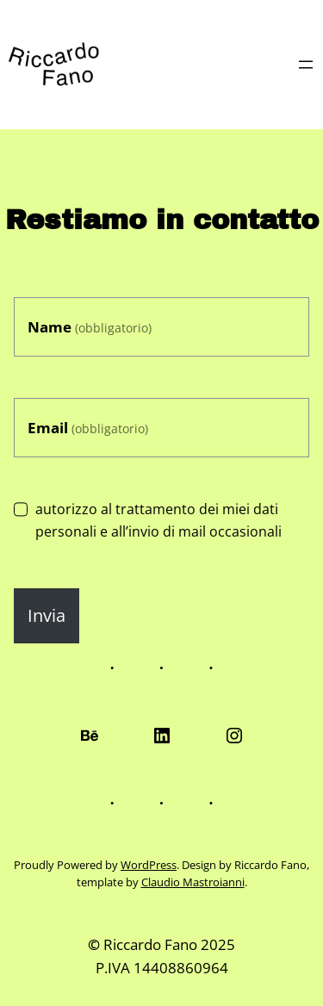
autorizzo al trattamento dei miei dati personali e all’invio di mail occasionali (148, 520)
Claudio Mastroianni (193, 882)
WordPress (149, 864)
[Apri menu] (305, 64)
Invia (46, 615)
